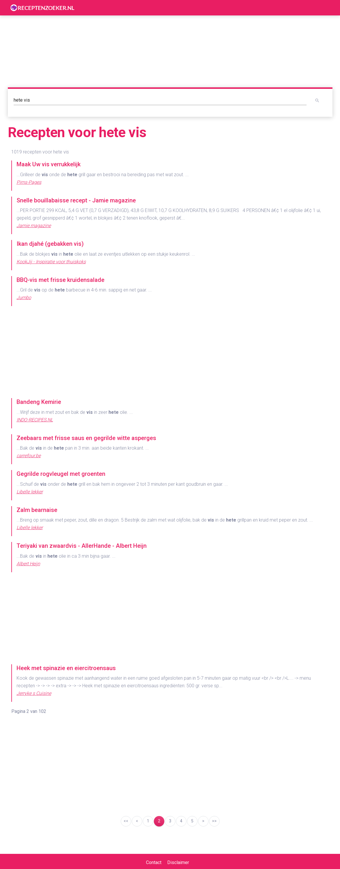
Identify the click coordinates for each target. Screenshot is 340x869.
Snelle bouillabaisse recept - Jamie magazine (76, 200)
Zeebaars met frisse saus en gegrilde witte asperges (86, 437)
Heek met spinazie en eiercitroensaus (66, 668)
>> (214, 821)
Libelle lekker (30, 491)
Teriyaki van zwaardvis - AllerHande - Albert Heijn (82, 545)
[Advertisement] (170, 352)
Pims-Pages (29, 182)
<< (126, 821)
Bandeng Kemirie (39, 401)
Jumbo (24, 297)
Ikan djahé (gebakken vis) (50, 243)
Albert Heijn (28, 563)
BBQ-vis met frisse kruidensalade (60, 279)
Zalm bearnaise (37, 509)
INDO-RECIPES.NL (35, 420)
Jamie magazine (34, 225)
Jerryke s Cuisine (34, 693)
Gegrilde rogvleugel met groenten (61, 473)
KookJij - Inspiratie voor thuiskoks (51, 261)
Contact (153, 862)
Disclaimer (178, 862)
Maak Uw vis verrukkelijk (49, 164)
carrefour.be (29, 455)
